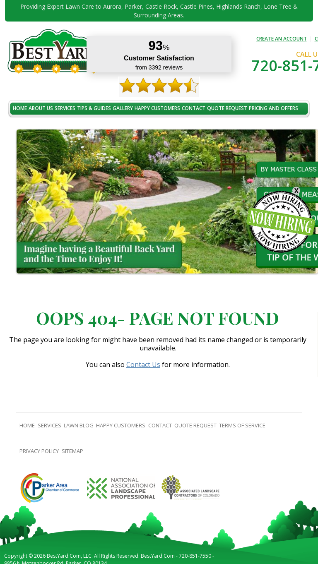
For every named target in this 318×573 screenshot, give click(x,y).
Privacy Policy (39, 451)
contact (193, 108)
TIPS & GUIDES (94, 108)
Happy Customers (157, 108)
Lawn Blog (79, 425)
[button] (29, 202)
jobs (18, 125)
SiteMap (72, 451)
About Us (41, 108)
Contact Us (143, 364)
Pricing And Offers (273, 108)
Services (65, 108)
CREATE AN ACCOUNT (281, 38)
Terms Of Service (242, 425)
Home (20, 108)
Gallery (123, 108)
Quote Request (227, 108)
